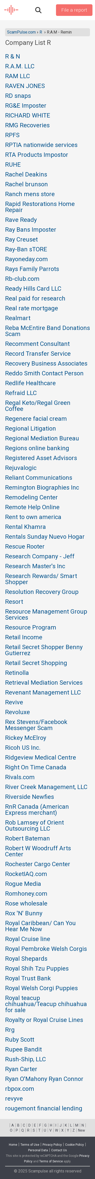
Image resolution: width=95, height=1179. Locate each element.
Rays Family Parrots (32, 269)
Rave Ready (21, 220)
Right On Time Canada (35, 767)
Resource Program (30, 627)
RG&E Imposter (25, 106)
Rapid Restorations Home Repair (40, 207)
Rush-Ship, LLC (25, 1059)
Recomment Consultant (37, 344)
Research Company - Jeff (39, 556)
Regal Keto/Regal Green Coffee (37, 406)
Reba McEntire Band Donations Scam (47, 331)
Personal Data (38, 1150)
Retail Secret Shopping (36, 663)
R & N (12, 56)
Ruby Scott (19, 1040)
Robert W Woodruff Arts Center (38, 851)
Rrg (10, 1030)
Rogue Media (23, 884)
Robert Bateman (27, 838)
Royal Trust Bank (28, 978)
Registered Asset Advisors (41, 458)
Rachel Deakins (26, 174)
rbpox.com (19, 1089)
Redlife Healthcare (30, 383)
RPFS (12, 135)
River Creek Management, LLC (46, 787)
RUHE (13, 165)
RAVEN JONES (25, 86)
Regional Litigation (30, 429)
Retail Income (23, 637)
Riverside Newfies (29, 797)
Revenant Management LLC (43, 692)
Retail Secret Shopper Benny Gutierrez (44, 650)
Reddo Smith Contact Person (44, 373)
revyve (14, 1099)
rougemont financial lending (43, 1108)
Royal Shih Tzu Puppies (37, 968)
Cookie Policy (74, 1144)
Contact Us (59, 1150)
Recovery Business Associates (46, 363)
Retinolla (17, 673)
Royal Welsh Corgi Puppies (41, 988)
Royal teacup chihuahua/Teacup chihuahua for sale (46, 1004)
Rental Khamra (25, 527)
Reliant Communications (38, 478)
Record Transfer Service (38, 354)
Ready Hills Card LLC (33, 289)
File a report (74, 10)
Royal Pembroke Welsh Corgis (46, 949)
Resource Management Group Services (46, 615)
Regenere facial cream (36, 419)
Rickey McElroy (25, 738)
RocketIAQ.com (26, 874)
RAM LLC (17, 76)
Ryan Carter (21, 1069)
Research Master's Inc (35, 566)
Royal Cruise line (27, 939)
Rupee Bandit (23, 1049)
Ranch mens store (30, 194)
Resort (14, 602)
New (81, 1130)
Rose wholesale (26, 903)
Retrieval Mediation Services (44, 683)
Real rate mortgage (31, 308)
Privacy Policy (52, 1144)
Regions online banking (37, 448)
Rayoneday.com (26, 259)
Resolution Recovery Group (42, 592)
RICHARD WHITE (27, 115)
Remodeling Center (31, 497)
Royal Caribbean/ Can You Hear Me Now (40, 926)
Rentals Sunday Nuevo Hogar (45, 537)
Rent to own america (33, 517)
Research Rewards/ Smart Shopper (41, 579)
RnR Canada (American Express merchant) (37, 810)
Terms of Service (51, 1161)
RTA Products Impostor (36, 155)
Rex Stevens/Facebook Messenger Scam (36, 725)
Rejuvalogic (20, 468)
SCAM (11, 10)
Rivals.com (20, 777)
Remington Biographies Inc (42, 488)
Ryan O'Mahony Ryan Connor (44, 1079)
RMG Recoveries (27, 125)
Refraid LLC (21, 393)
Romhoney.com (26, 894)
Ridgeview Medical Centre (40, 757)
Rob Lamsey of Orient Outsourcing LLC (34, 826)
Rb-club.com (22, 279)
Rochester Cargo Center (37, 864)
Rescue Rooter (25, 546)
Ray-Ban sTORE (26, 249)
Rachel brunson (26, 184)
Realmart (17, 318)
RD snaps (18, 96)
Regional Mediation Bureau (42, 438)
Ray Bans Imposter (30, 230)
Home (13, 1144)
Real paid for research (35, 298)
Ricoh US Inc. (23, 748)
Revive (14, 702)
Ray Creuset (21, 239)
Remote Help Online (32, 507)
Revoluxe (17, 712)
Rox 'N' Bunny (23, 913)
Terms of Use (30, 1144)
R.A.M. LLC (19, 66)
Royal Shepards (26, 959)
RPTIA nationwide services (41, 145)
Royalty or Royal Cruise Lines (44, 1020)
